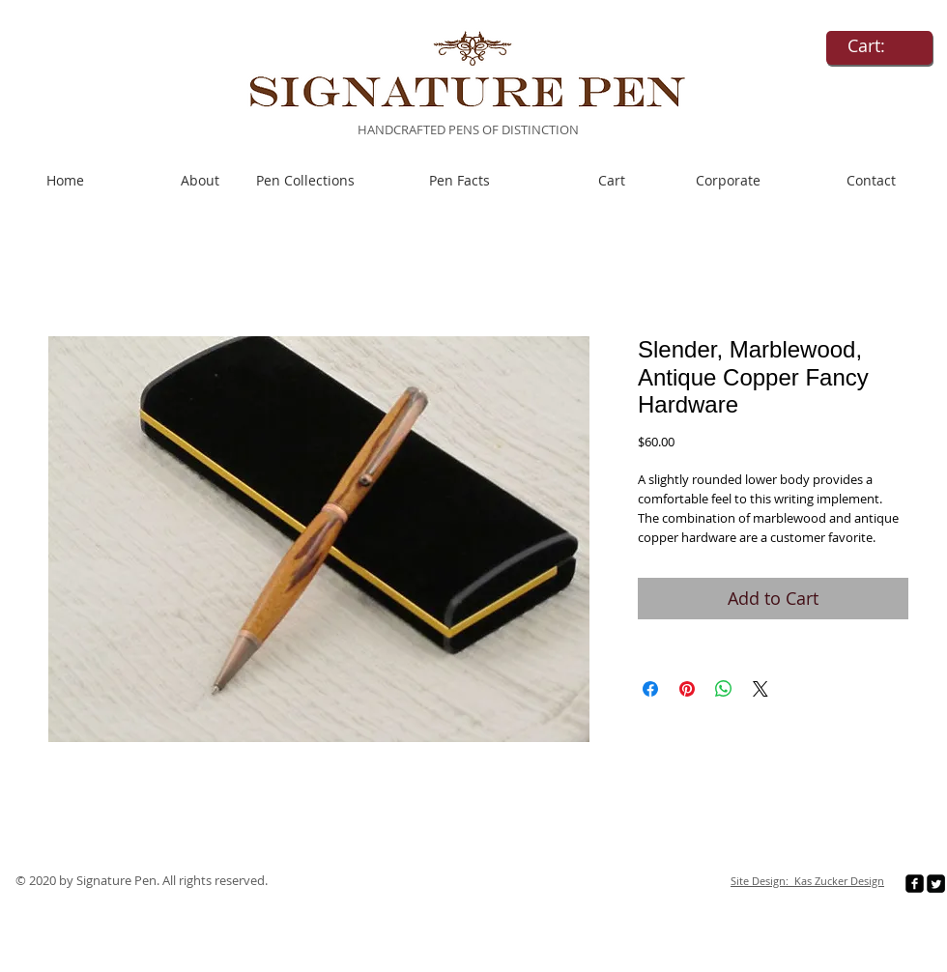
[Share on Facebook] (650, 688)
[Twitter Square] (936, 883)
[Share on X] (760, 688)
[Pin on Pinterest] (687, 688)
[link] (879, 46)
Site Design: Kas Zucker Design (807, 880)
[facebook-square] (914, 883)
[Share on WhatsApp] (723, 688)
